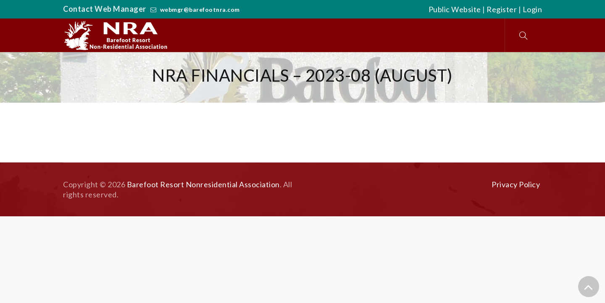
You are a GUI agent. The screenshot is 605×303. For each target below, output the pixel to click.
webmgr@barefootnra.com (200, 9)
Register (502, 9)
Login (532, 9)
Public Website (455, 9)
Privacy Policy (516, 184)
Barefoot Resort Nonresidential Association (203, 184)
